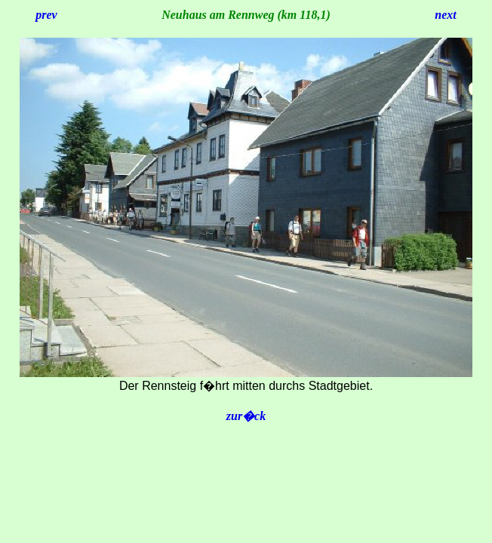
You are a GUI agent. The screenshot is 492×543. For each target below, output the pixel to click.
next (445, 14)
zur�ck (246, 416)
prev (46, 14)
